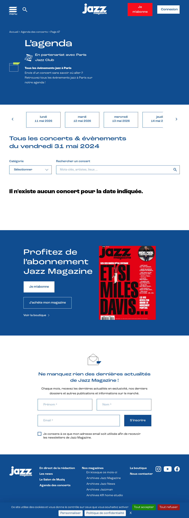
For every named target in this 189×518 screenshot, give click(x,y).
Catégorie (16, 161)
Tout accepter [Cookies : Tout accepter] (144, 507)
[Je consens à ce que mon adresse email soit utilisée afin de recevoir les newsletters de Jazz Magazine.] (39, 434)
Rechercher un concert (73, 161)
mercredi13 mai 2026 (121, 119)
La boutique (138, 468)
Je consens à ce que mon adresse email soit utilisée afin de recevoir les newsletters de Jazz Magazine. (89, 435)
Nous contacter (141, 474)
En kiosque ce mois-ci (101, 472)
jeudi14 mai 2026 (160, 119)
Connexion (169, 9)
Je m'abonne (140, 9)
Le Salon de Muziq (52, 479)
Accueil (13, 32)
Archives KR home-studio (104, 495)
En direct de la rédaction (57, 468)
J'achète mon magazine (47, 302)
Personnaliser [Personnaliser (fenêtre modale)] (70, 513)
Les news (46, 474)
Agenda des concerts (34, 32)
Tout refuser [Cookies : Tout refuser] (168, 507)
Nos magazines (93, 468)
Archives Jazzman (99, 489)
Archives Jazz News (100, 484)
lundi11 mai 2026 (43, 119)
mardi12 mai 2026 (82, 119)
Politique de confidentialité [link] (105, 513)
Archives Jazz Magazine (103, 478)
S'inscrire (138, 420)
